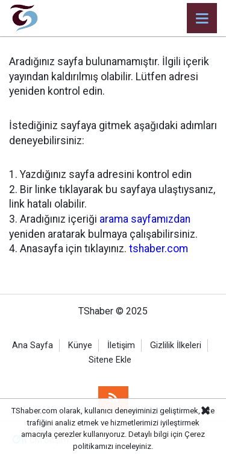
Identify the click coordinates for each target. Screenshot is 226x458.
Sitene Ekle (110, 360)
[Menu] (202, 18)
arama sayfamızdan (144, 219)
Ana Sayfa (32, 345)
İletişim (121, 345)
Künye (80, 345)
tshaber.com (158, 249)
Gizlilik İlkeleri (175, 345)
